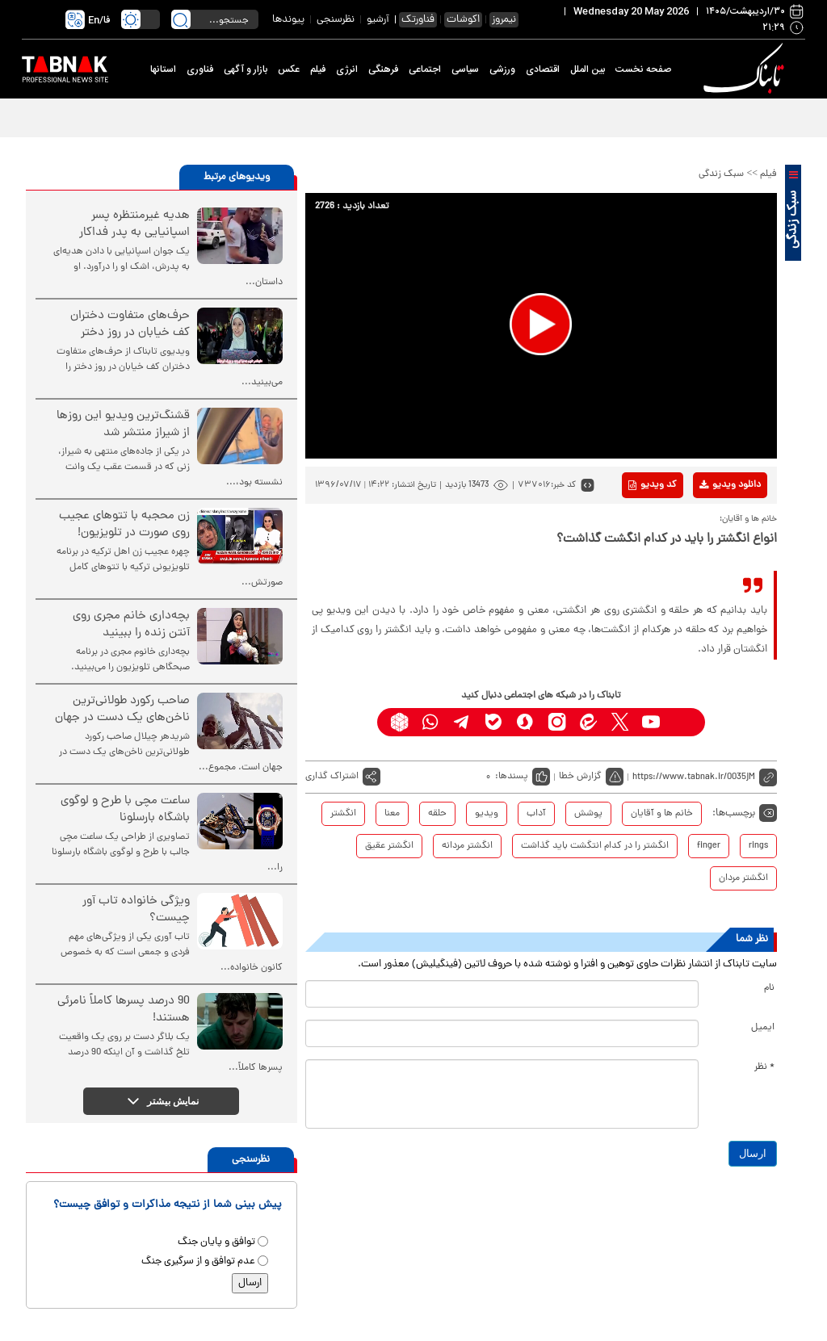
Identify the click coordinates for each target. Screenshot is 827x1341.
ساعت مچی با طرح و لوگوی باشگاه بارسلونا (125, 810)
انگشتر (343, 814)
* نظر (764, 1067)
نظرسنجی (336, 19)
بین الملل (587, 69)
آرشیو (378, 19)
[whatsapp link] (431, 722)
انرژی (347, 69)
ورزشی (502, 69)
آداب (536, 814)
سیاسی (465, 69)
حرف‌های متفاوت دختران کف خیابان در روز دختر (130, 325)
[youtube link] (651, 722)
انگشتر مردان (743, 878)
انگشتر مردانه (467, 846)
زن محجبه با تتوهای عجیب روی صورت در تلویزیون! (124, 525)
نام (769, 988)
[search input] (214, 19)
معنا (392, 814)
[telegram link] (462, 722)
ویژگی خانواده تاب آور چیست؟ (136, 910)
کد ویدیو (652, 485)
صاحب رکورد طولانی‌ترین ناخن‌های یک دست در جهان (122, 710)
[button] (541, 324)
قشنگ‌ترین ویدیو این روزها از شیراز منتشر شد (123, 425)
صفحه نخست (643, 69)
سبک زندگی (721, 174)
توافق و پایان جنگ (216, 1242)
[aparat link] (683, 722)
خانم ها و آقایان (662, 814)
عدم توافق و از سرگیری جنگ (198, 1261)
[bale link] (494, 722)
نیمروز (504, 19)
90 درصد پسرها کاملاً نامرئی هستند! (123, 1010)
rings (758, 846)
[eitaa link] (588, 722)
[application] (541, 326)
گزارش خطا (580, 776)
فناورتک (417, 19)
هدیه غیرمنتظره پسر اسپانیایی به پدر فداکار (134, 224)
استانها (163, 69)
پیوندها (288, 19)
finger (708, 846)
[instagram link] (557, 722)
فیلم (317, 69)
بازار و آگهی (245, 69)
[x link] (620, 722)
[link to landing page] (746, 69)
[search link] (181, 19)
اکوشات (463, 19)
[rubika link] (399, 722)
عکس (289, 69)
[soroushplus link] (525, 722)
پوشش (588, 814)
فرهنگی (383, 69)
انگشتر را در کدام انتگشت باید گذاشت (595, 846)
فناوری (200, 69)
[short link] (704, 777)
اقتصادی (543, 69)
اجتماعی (425, 69)
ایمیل (763, 1027)
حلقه (437, 814)
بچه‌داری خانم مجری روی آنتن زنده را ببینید (131, 625)
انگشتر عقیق (389, 846)
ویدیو (486, 814)
